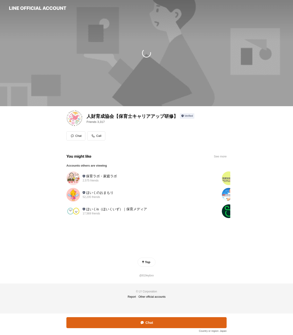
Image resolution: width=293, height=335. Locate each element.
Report (132, 296)
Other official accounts (152, 296)
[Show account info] (187, 116)
